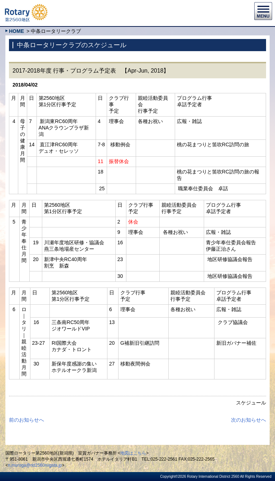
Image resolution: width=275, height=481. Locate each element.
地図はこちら (133, 453)
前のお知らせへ (26, 420)
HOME (16, 31)
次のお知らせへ (248, 420)
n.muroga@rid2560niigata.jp (35, 465)
